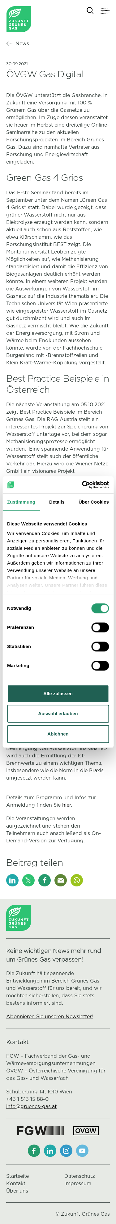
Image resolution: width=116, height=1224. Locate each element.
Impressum (77, 1183)
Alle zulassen (58, 693)
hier (66, 805)
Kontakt (15, 1183)
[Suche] (90, 11)
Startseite (17, 1176)
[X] (28, 880)
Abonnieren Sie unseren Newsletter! (49, 1016)
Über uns (17, 1191)
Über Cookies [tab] (94, 502)
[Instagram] (66, 1151)
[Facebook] (44, 880)
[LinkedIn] (12, 880)
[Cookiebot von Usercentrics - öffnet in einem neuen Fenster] (82, 485)
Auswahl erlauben (58, 713)
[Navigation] (105, 10)
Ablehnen (57, 733)
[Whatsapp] (77, 880)
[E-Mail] (60, 880)
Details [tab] (57, 502)
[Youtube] (82, 1151)
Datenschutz (79, 1176)
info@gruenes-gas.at (31, 1106)
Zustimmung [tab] (21, 502)
